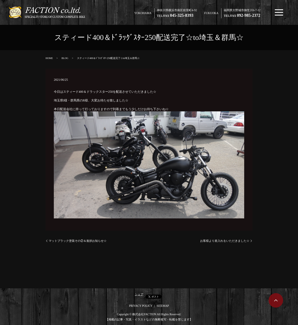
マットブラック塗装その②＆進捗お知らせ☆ (78, 240)
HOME (49, 58)
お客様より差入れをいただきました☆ (224, 240)
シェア (139, 294)
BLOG (64, 58)
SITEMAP (162, 305)
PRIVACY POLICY (141, 305)
